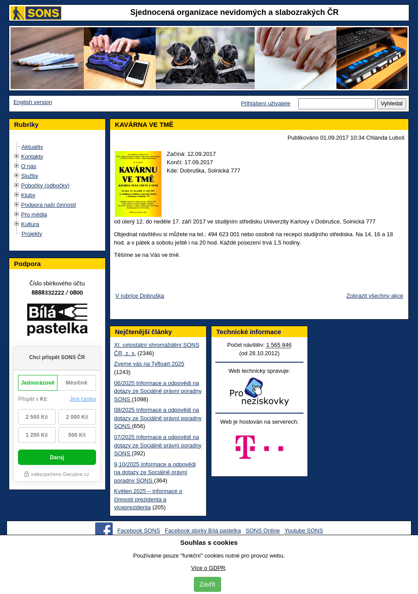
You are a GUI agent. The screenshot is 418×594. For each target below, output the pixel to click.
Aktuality (32, 147)
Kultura (30, 224)
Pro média (34, 214)
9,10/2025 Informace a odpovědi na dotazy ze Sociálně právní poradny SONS (155, 472)
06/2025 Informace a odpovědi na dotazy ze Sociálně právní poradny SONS (157, 391)
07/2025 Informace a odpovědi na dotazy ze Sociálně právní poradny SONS (157, 445)
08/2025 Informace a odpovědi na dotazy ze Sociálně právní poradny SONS (157, 418)
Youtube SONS (304, 530)
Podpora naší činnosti (48, 205)
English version (33, 102)
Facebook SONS (138, 530)
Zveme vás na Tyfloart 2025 (149, 363)
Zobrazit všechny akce (375, 295)
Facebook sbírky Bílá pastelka (203, 530)
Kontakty (32, 156)
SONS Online (263, 530)
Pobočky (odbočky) (45, 185)
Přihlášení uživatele (265, 103)
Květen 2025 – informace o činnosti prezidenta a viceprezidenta (148, 499)
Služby (29, 176)
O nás (28, 166)
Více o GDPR (208, 568)
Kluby (28, 195)
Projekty (31, 233)
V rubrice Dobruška (139, 295)
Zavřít (207, 584)
